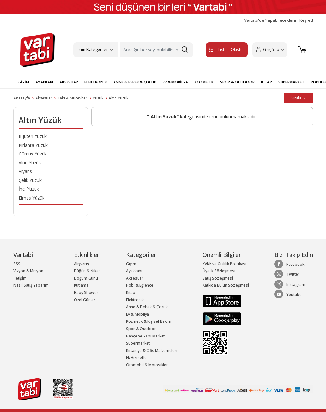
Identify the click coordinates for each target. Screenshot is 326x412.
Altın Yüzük (118, 98)
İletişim (20, 278)
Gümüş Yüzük (33, 154)
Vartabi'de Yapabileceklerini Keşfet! (278, 20)
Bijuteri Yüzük (33, 136)
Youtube (288, 294)
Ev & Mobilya (137, 314)
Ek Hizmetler (137, 357)
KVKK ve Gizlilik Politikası (224, 263)
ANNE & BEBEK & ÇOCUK (134, 82)
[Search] (156, 49)
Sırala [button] (296, 98)
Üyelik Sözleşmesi (219, 270)
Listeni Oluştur (220, 49)
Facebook (289, 264)
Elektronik (135, 300)
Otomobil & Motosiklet (147, 365)
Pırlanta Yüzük (33, 145)
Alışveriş (81, 263)
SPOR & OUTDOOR (237, 82)
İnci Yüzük (29, 189)
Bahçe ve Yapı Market (145, 336)
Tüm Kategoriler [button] (92, 49)
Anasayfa (21, 98)
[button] (268, 49)
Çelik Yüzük (30, 180)
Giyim (131, 263)
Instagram (289, 284)
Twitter (286, 274)
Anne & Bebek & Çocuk (147, 307)
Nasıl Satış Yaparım (31, 285)
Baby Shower (86, 292)
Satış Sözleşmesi (218, 278)
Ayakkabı (134, 270)
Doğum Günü (86, 278)
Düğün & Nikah (87, 270)
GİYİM (23, 82)
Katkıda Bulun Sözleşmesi (226, 285)
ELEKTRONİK (95, 82)
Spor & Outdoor (141, 328)
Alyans (25, 171)
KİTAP (266, 82)
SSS (16, 263)
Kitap (130, 292)
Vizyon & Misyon (28, 270)
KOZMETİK (204, 82)
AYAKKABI (44, 82)
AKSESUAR (69, 82)
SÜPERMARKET (291, 82)
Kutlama (81, 285)
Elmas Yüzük (31, 198)
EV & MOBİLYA (175, 82)
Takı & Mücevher (72, 98)
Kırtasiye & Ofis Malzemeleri (151, 350)
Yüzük (98, 98)
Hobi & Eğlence (139, 285)
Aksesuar (44, 98)
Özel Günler (84, 300)
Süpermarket (138, 343)
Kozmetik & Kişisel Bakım (148, 321)
